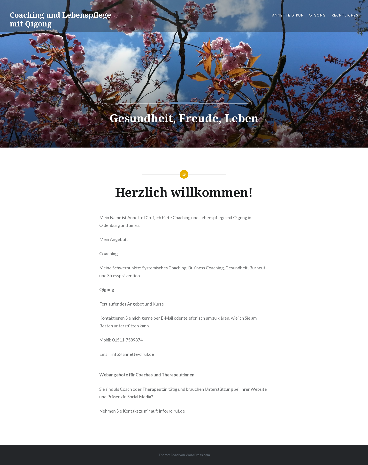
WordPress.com (198, 455)
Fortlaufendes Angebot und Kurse (131, 304)
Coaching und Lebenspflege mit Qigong (60, 19)
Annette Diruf (287, 15)
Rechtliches (345, 15)
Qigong (317, 15)
